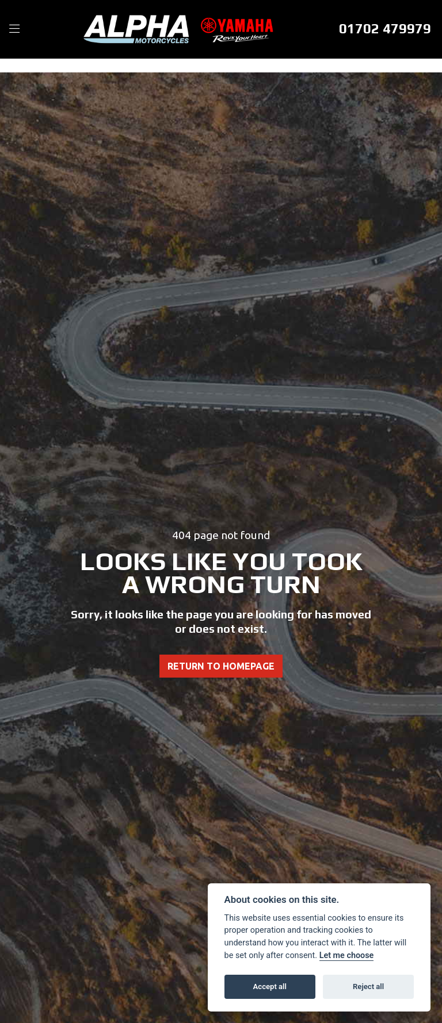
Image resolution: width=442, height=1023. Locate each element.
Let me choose (346, 955)
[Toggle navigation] (14, 29)
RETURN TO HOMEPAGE (221, 666)
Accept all (270, 986)
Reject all (368, 986)
